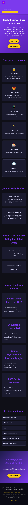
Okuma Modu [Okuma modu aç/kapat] (14, 12)
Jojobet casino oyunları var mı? (11, 438)
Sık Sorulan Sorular (6, 9)
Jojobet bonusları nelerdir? (10, 428)
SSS (19, 492)
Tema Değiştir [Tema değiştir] (6, 12)
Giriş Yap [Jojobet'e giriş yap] (14, 41)
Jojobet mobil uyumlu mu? (10, 433)
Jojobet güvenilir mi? (9, 422)
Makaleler (20, 6)
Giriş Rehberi (5, 6)
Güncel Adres (13, 6)
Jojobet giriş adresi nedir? (10, 417)
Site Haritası (14, 500)
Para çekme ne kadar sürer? (11, 443)
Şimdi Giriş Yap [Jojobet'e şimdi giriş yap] (14, 475)
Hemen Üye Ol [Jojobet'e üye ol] (14, 46)
